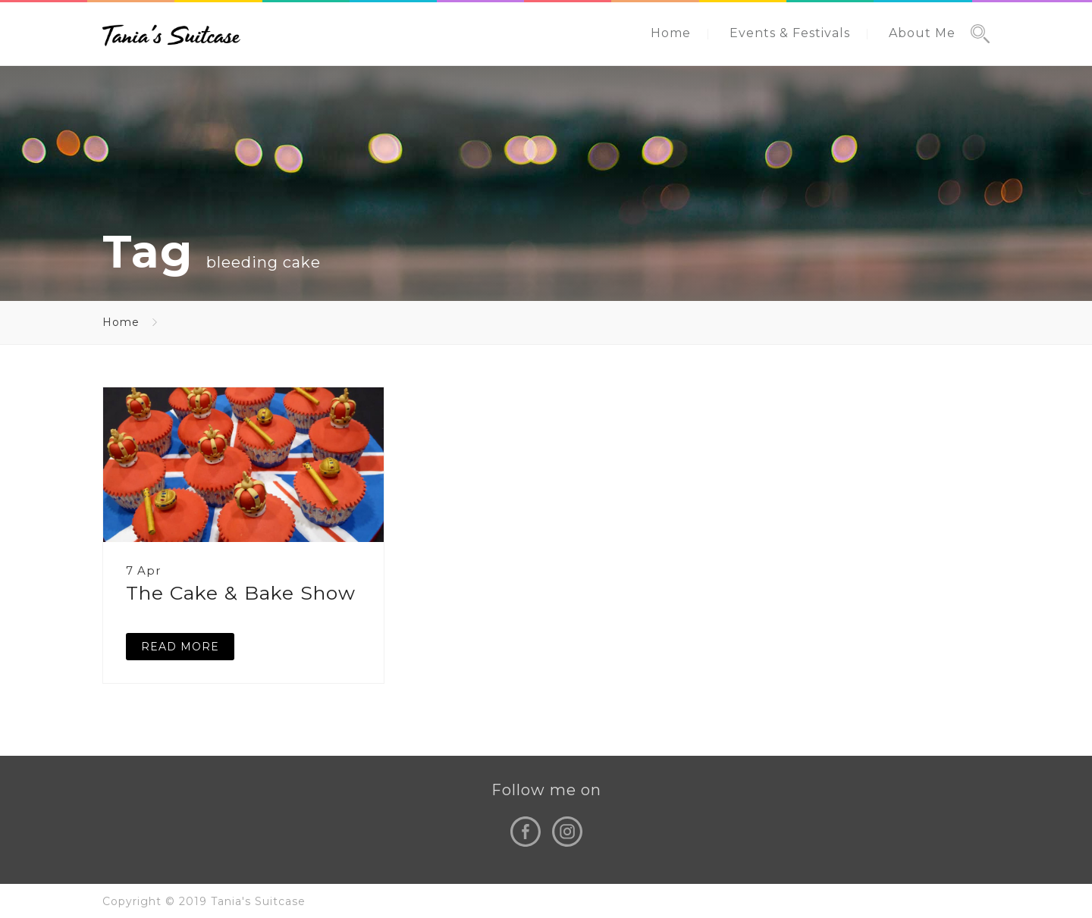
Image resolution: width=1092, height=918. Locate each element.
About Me (922, 33)
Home (671, 33)
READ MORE (180, 646)
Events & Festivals (790, 33)
